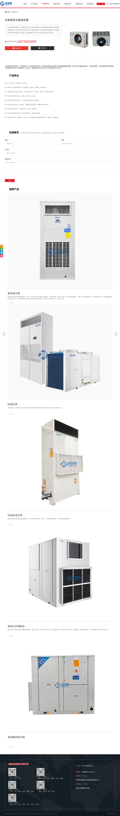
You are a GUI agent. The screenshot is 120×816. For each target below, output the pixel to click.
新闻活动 (79, 4)
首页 (25, 4)
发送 (10, 180)
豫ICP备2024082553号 (39, 814)
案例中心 (68, 4)
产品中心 (45, 4)
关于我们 (34, 4)
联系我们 (90, 4)
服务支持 (56, 4)
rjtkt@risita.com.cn (88, 772)
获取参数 (17, 48)
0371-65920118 (87, 766)
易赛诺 (55, 814)
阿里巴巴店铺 (111, 814)
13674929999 (114, 4)
